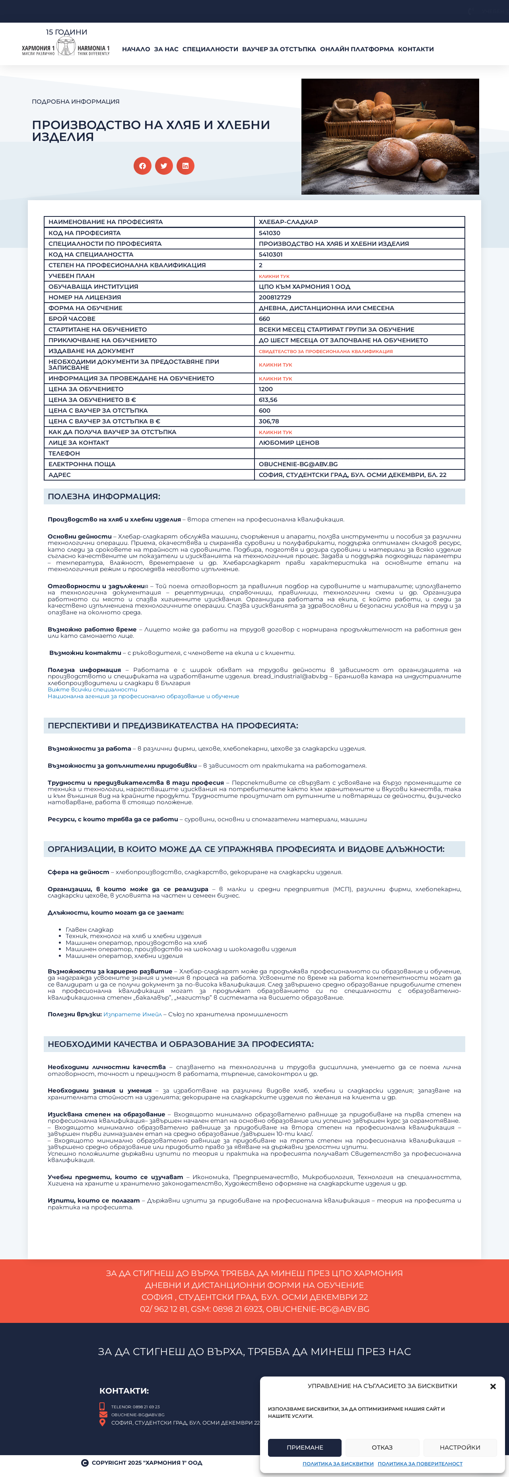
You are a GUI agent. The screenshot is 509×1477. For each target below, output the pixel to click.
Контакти (416, 49)
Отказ (382, 1447)
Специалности (210, 49)
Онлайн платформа (357, 49)
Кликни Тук (279, 276)
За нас (166, 49)
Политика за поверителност (420, 1464)
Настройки (460, 1447)
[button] (493, 1386)
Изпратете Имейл (133, 1170)
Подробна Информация (76, 101)
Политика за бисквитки (338, 1464)
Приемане (305, 1447)
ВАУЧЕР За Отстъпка (279, 49)
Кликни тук (279, 371)
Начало (136, 49)
